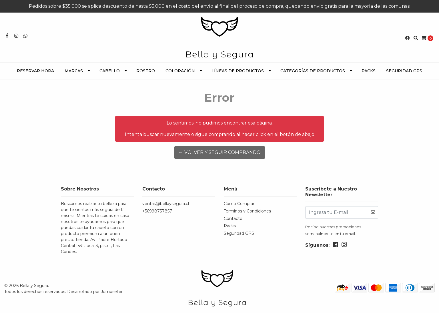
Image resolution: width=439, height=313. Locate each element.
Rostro (145, 70)
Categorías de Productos (312, 70)
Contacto (233, 218)
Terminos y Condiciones (247, 211)
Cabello (109, 70)
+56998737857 (157, 211)
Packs (369, 70)
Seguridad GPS (404, 70)
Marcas (74, 70)
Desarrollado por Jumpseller (95, 291)
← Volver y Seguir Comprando (220, 152)
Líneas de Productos (237, 70)
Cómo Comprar (239, 203)
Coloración (180, 70)
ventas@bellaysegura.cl (165, 203)
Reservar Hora (35, 70)
